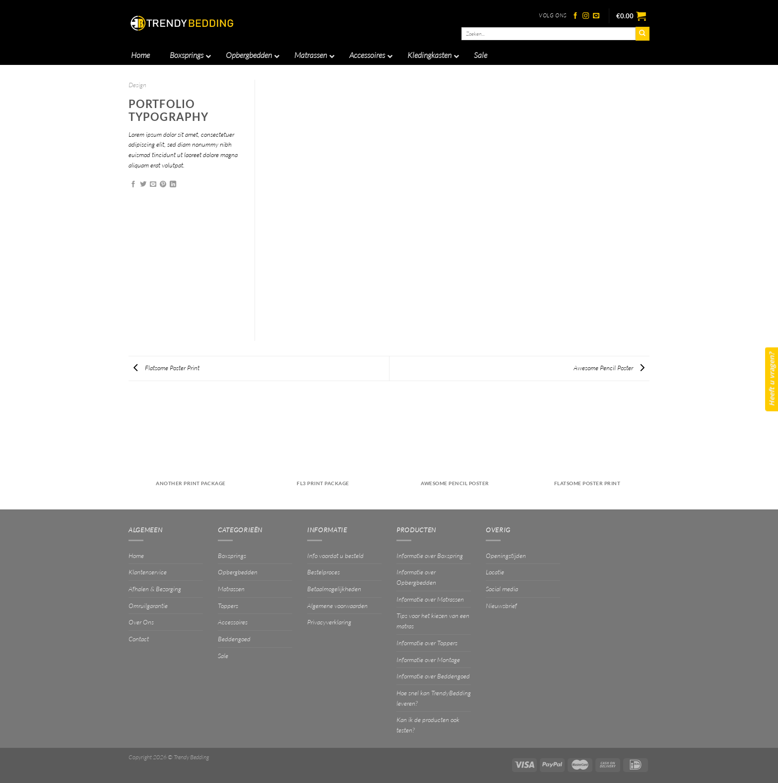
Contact (139, 639)
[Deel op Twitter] (143, 184)
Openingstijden (506, 555)
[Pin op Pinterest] (163, 184)
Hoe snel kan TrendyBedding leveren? (433, 698)
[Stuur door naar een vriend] (153, 184)
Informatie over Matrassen (430, 599)
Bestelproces (323, 572)
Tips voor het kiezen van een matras (432, 621)
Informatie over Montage (428, 660)
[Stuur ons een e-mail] (596, 16)
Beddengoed (234, 639)
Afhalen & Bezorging (155, 589)
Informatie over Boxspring (429, 555)
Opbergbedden (238, 572)
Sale (223, 656)
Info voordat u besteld (335, 555)
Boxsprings (232, 555)
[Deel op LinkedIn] (173, 184)
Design (137, 85)
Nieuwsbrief (501, 606)
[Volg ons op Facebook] (575, 16)
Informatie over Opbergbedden (416, 577)
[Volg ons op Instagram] (586, 16)
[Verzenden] (642, 34)
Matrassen (231, 589)
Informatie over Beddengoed (433, 676)
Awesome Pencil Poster (609, 368)
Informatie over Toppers (426, 643)
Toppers (228, 606)
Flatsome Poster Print (166, 368)
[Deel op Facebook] (133, 184)
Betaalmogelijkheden (334, 589)
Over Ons (141, 622)
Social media (502, 589)
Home (136, 555)
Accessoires (233, 622)
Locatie (495, 572)
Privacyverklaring (329, 622)
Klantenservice (148, 572)
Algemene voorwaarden (337, 606)
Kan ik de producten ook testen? (427, 725)
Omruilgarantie (148, 606)
